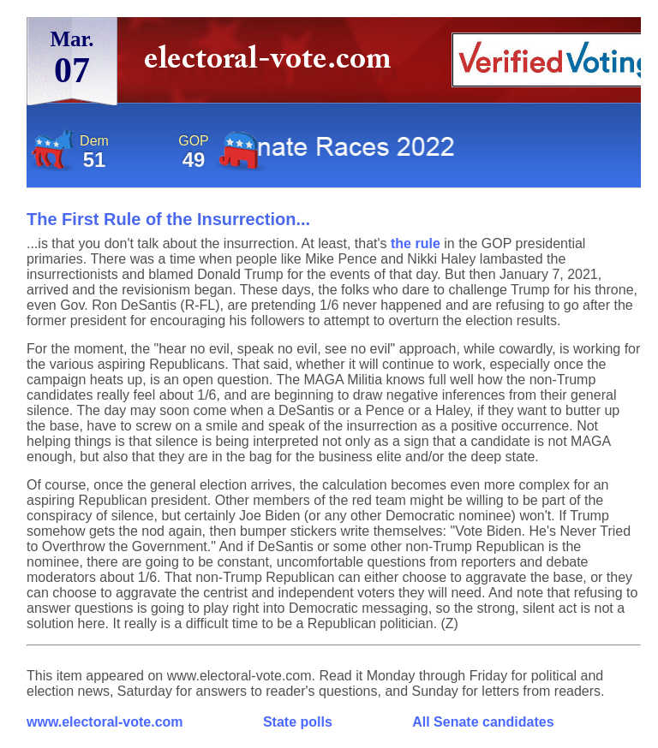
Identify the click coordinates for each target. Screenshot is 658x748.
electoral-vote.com (273, 64)
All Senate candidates (482, 722)
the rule (415, 243)
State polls (297, 722)
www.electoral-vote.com (105, 722)
